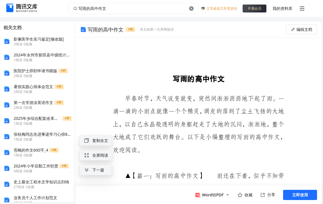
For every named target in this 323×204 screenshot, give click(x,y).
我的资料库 (282, 8)
